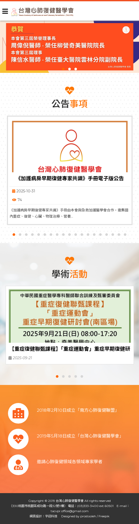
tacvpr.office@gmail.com (70, 511)
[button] (63, 69)
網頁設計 (36, 516)
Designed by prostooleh (77, 516)
